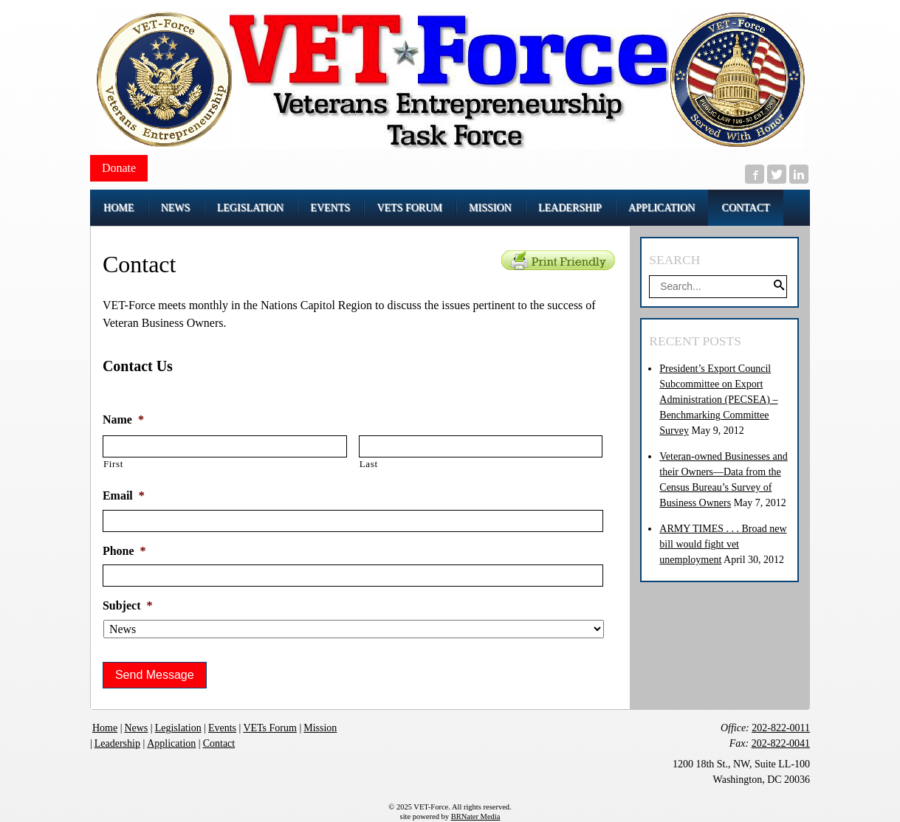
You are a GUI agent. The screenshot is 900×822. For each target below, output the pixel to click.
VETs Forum (270, 727)
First (113, 463)
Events (222, 727)
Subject (128, 605)
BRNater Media (476, 816)
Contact (219, 743)
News (136, 727)
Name (123, 419)
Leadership (117, 743)
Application (171, 743)
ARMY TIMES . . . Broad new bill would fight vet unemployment (722, 544)
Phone (124, 551)
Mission (320, 727)
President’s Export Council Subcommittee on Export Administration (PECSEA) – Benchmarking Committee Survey (718, 399)
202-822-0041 (781, 743)
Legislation (178, 727)
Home (104, 727)
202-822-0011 (781, 727)
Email (124, 495)
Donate (119, 168)
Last (369, 463)
